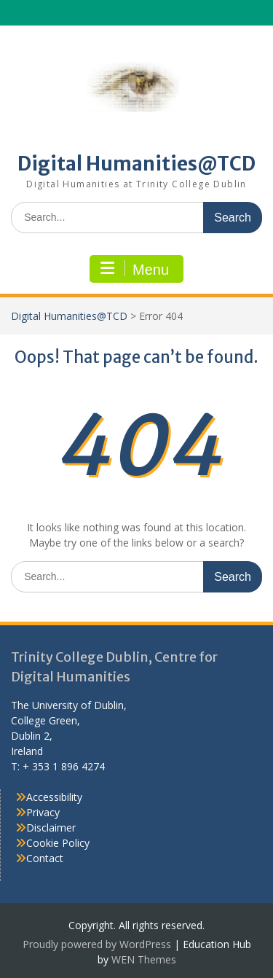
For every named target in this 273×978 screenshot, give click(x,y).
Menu (134, 269)
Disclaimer (51, 827)
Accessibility (54, 797)
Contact (44, 858)
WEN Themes (143, 959)
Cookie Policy (58, 843)
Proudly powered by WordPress (97, 944)
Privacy (43, 812)
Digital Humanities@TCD (136, 164)
